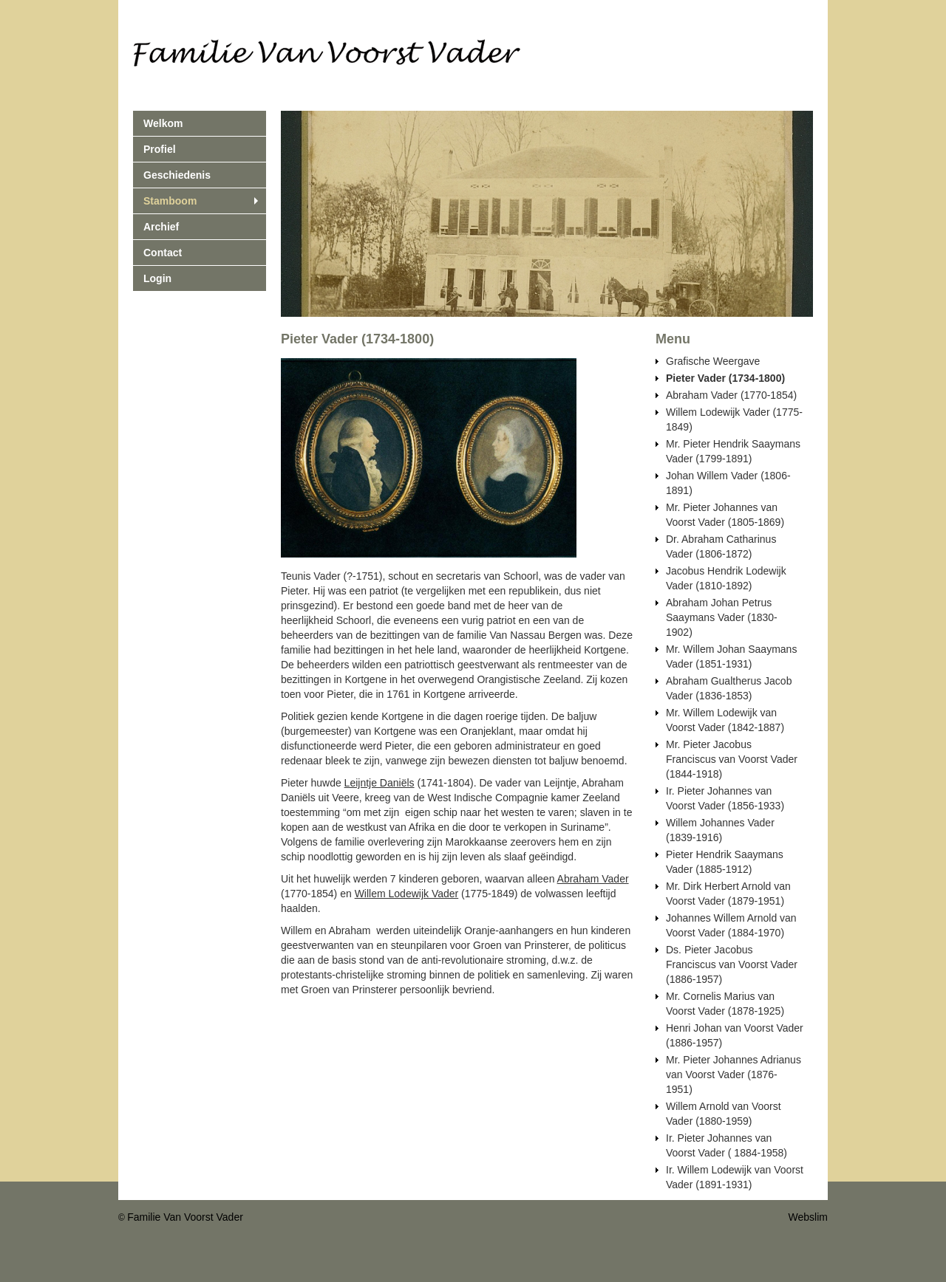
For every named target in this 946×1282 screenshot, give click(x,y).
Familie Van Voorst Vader (185, 1217)
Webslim (808, 1217)
